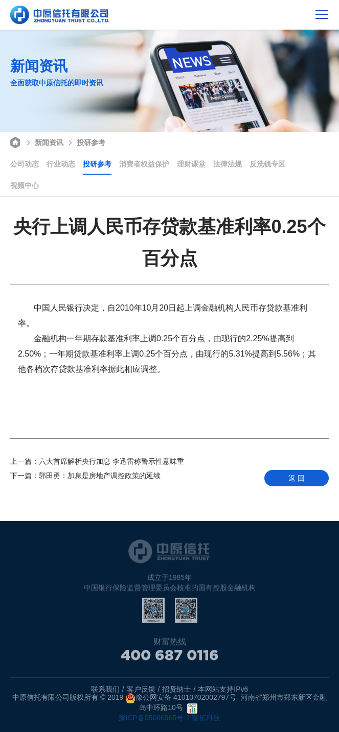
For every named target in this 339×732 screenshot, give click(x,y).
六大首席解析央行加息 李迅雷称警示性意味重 (97, 461)
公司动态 (24, 164)
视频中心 (24, 185)
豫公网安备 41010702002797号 (180, 698)
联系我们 (105, 689)
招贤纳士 (176, 689)
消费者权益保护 (144, 164)
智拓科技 (206, 718)
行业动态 (61, 164)
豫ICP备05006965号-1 (154, 718)
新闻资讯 (43, 142)
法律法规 (227, 164)
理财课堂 (191, 164)
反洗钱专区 (267, 164)
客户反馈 (141, 689)
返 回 (296, 478)
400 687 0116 (170, 657)
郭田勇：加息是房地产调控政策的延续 (85, 475)
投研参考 (85, 142)
